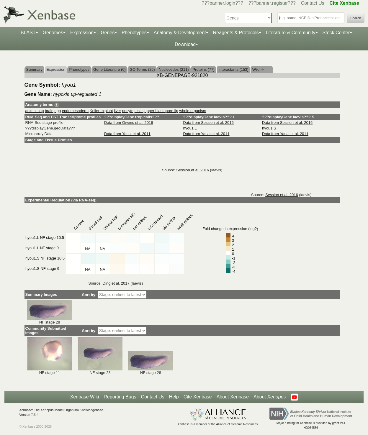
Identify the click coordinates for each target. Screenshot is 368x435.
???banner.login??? (222, 3)
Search (355, 18)
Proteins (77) (204, 69)
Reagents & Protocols (236, 32)
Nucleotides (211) (174, 69)
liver (117, 111)
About (269, 397)
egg (58, 111)
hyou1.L (190, 128)
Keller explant (101, 111)
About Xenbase (233, 396)
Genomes (53, 32)
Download (185, 44)
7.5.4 (34, 414)
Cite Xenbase (198, 396)
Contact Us (312, 3)
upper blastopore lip (161, 111)
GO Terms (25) (142, 69)
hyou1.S (269, 128)
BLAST (28, 32)
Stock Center (336, 32)
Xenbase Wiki (84, 396)
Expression (82, 32)
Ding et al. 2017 (116, 283)
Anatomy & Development (180, 32)
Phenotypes (134, 32)
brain (49, 111)
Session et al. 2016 (192, 170)
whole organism (192, 111)
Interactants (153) (233, 69)
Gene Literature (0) (109, 69)
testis (139, 111)
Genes (108, 32)
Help (174, 396)
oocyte (127, 111)
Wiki (258, 69)
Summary (34, 69)
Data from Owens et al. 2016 (128, 122)
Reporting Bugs (120, 396)
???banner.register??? (272, 3)
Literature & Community (290, 32)
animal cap (34, 111)
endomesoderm (75, 111)
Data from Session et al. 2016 (208, 122)
